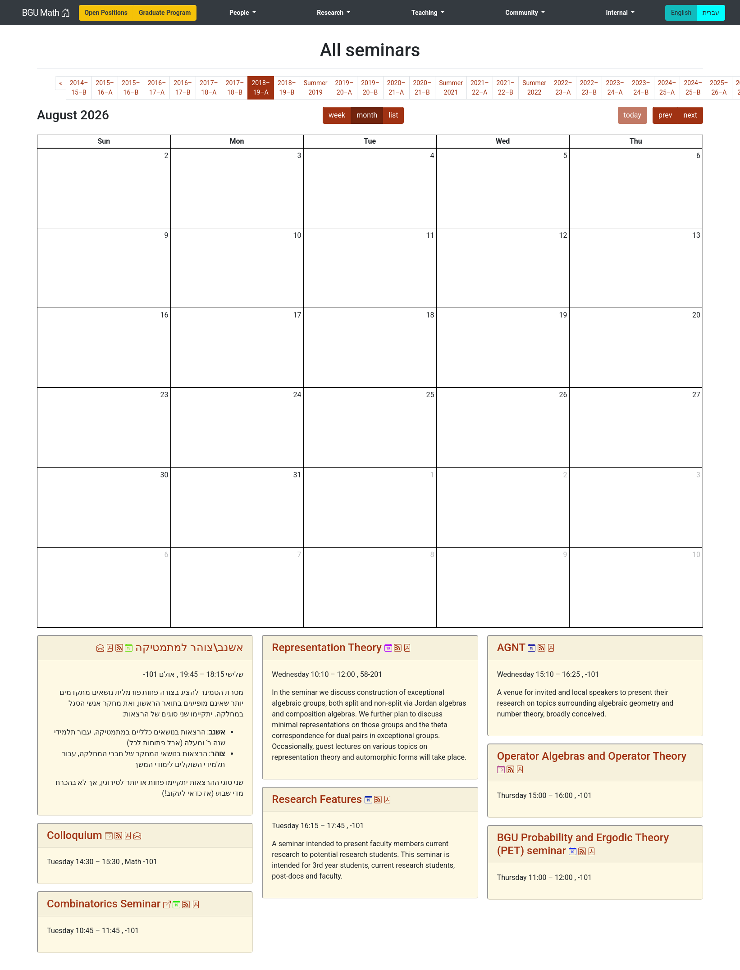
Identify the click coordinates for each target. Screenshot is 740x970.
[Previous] (60, 83)
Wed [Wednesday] (503, 141)
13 (696, 235)
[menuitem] (106, 13)
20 (696, 315)
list (393, 115)
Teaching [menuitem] (425, 12)
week (337, 115)
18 (430, 315)
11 (430, 235)
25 (430, 394)
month (366, 115)
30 (164, 475)
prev (665, 115)
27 (696, 394)
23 (164, 394)
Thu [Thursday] (636, 141)
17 (297, 315)
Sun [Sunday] (103, 141)
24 (297, 394)
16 (164, 315)
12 (563, 235)
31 (297, 475)
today (632, 115)
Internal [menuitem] (618, 12)
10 (297, 235)
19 (563, 315)
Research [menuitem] (331, 12)
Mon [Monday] (237, 141)
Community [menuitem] (522, 12)
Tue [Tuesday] (370, 141)
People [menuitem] (240, 12)
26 (563, 394)
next (690, 115)
